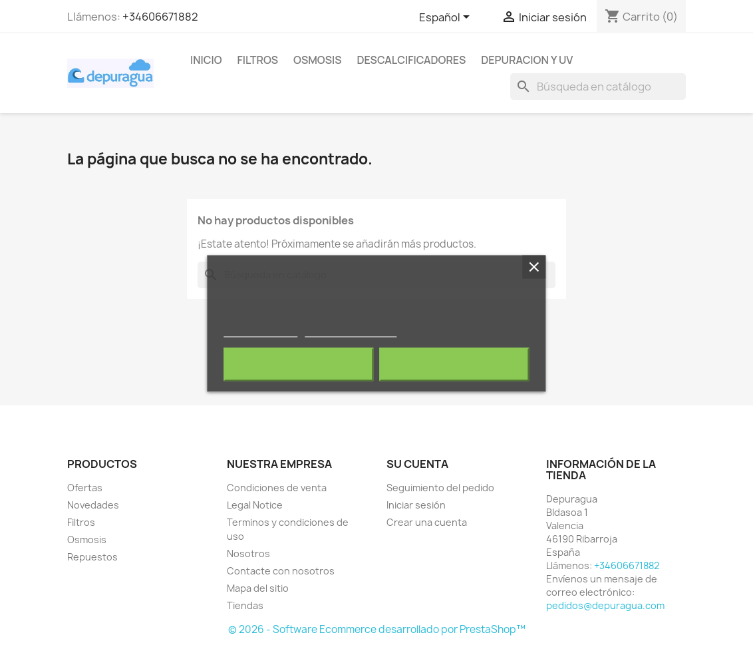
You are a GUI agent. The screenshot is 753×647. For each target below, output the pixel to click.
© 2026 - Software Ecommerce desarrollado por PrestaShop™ (377, 629)
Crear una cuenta (426, 522)
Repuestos (92, 556)
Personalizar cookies (350, 331)
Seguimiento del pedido (440, 487)
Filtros (258, 60)
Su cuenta (417, 464)
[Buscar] (598, 86)
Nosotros (248, 553)
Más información (260, 331)
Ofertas (84, 487)
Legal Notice (255, 505)
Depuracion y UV (527, 60)
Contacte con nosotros (281, 570)
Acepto (454, 364)
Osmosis (317, 60)
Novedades (93, 505)
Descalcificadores (411, 60)
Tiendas (245, 605)
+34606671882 (160, 16)
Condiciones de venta (277, 487)
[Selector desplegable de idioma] (446, 18)
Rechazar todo (298, 364)
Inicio (206, 60)
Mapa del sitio (258, 588)
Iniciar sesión (416, 505)
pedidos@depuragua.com (605, 605)
